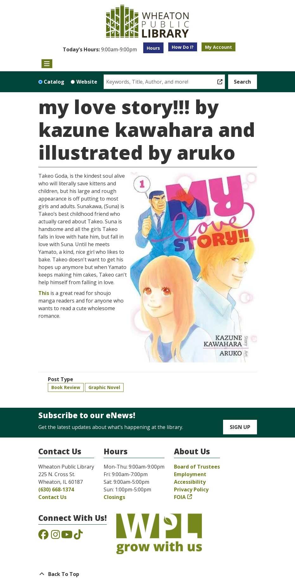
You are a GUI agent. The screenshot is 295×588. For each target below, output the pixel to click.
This (43, 293)
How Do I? (183, 47)
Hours (153, 48)
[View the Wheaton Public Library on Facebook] (43, 536)
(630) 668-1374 (56, 489)
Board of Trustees (197, 466)
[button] (100, 49)
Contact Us (52, 497)
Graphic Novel (104, 387)
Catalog (54, 81)
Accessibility (190, 481)
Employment (190, 474)
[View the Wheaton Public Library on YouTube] (67, 536)
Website (86, 81)
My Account (218, 47)
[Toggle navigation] (47, 63)
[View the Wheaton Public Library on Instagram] (55, 536)
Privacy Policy (191, 489)
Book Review (65, 387)
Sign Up (240, 427)
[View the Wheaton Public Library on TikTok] (78, 536)
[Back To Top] (147, 574)
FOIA (180, 497)
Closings (114, 497)
